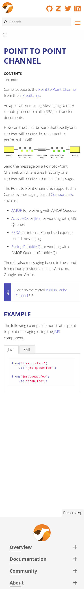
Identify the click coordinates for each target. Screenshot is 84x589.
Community (23, 570)
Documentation (28, 559)
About (17, 582)
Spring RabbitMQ (26, 246)
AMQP (16, 210)
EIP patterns (29, 95)
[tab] (11, 349)
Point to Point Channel (57, 89)
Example (12, 80)
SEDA (15, 232)
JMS (37, 218)
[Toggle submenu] (5, 35)
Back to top (72, 512)
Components (62, 194)
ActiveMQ (19, 218)
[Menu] (76, 22)
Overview (21, 547)
